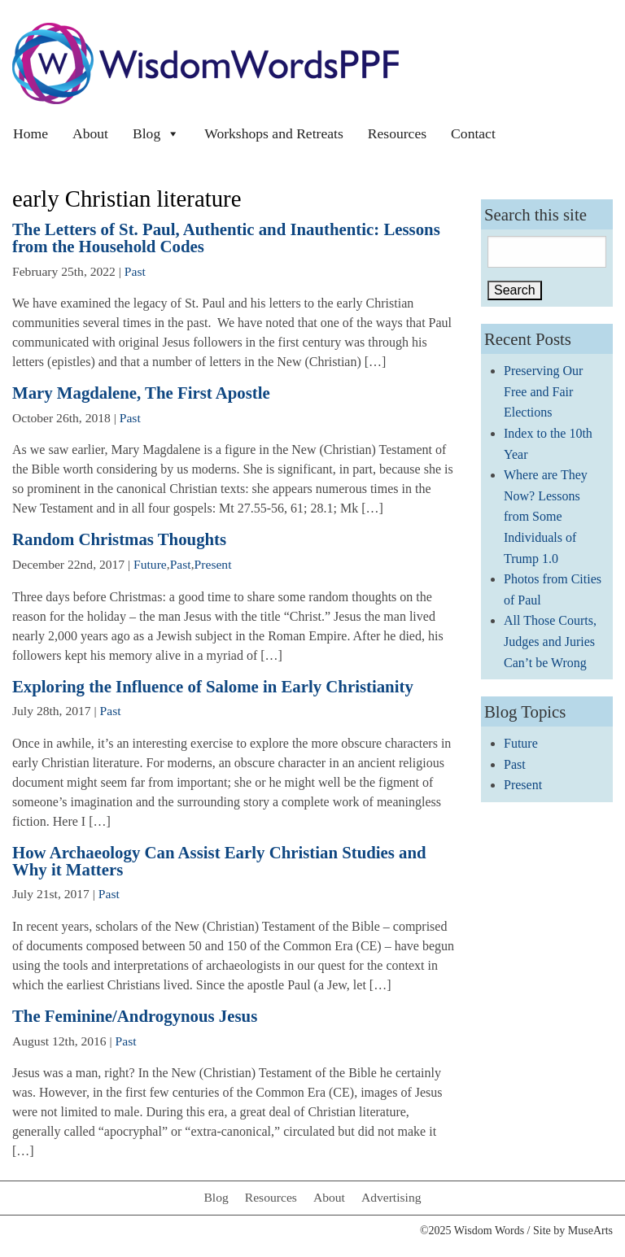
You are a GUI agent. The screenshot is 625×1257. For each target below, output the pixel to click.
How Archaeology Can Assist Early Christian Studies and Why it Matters (219, 861)
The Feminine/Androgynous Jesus (134, 1015)
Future (150, 564)
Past (135, 271)
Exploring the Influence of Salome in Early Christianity (212, 686)
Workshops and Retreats (273, 133)
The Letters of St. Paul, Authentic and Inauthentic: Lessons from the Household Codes (226, 237)
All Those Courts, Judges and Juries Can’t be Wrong (550, 641)
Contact (473, 133)
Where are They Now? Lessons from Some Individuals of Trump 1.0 (546, 516)
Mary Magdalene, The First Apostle (141, 392)
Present (213, 564)
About (90, 133)
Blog (156, 133)
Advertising (391, 1197)
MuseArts (590, 1230)
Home (30, 133)
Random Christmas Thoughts (119, 539)
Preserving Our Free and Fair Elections (543, 391)
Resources (397, 133)
